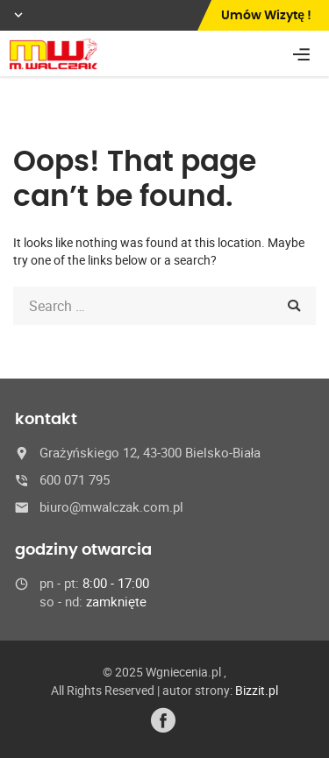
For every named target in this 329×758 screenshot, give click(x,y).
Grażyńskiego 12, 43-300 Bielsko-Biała (150, 452)
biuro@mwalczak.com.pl (111, 506)
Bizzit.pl (256, 690)
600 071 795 (74, 479)
